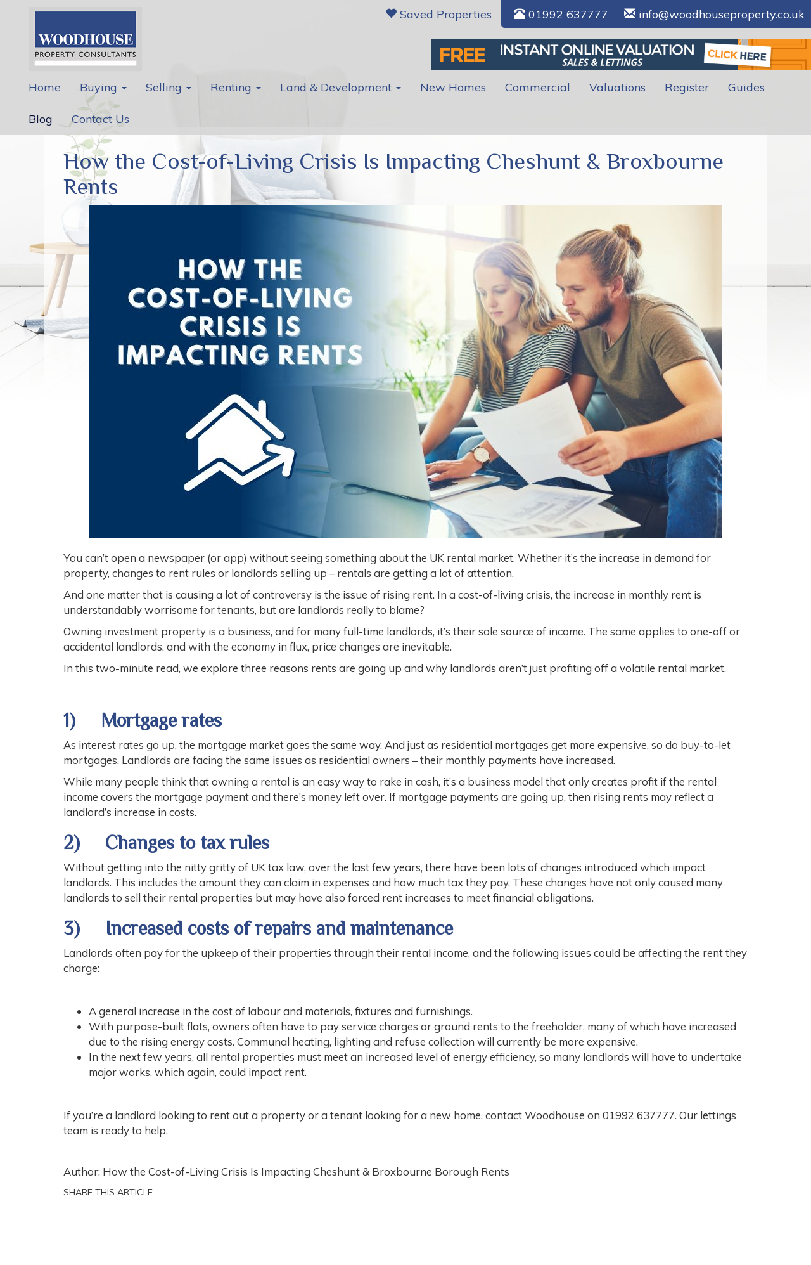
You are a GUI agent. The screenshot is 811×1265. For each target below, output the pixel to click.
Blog (41, 119)
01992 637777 (561, 14)
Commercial (537, 87)
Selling (168, 87)
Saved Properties (438, 14)
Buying (103, 87)
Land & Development (340, 87)
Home (45, 87)
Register (687, 87)
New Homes (453, 87)
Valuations (617, 87)
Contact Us (100, 119)
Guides (746, 87)
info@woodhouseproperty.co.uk (714, 14)
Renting (235, 87)
